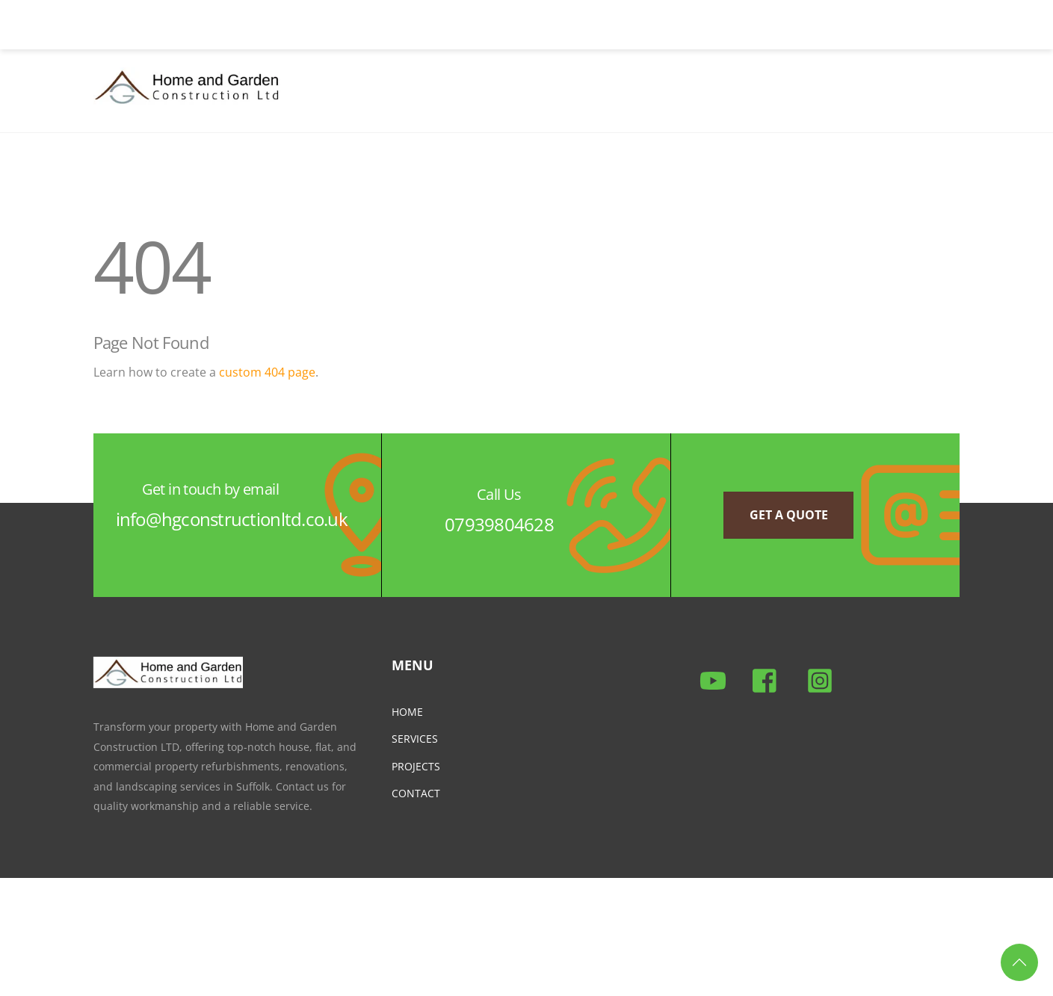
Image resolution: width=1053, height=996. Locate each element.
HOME (407, 712)
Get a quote (789, 515)
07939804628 (499, 524)
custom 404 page (267, 372)
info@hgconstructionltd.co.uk (232, 519)
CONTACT (416, 793)
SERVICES (415, 738)
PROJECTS (416, 766)
